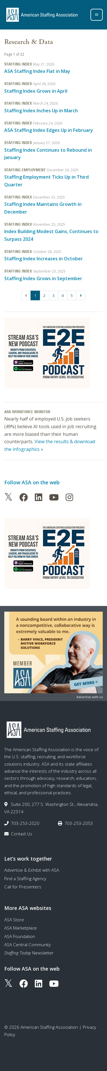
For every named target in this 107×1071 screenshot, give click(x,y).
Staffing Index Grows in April (35, 91)
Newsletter (29, 953)
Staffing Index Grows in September (43, 278)
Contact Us (21, 833)
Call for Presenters (22, 887)
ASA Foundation (19, 936)
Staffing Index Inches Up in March (41, 110)
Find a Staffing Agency (25, 878)
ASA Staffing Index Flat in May (37, 71)
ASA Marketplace (20, 928)
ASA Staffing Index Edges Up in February (48, 130)
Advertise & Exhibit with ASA (31, 870)
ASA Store (14, 919)
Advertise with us (89, 697)
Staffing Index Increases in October (43, 258)
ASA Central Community (27, 944)
